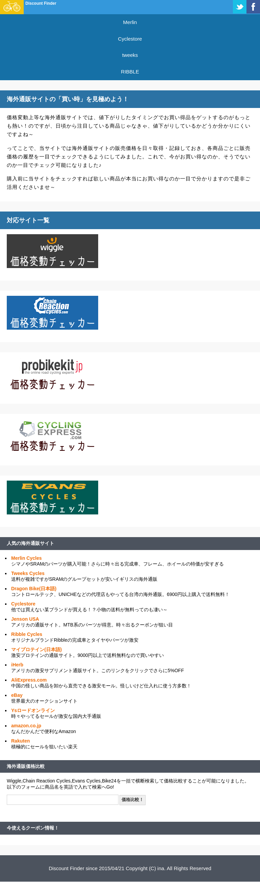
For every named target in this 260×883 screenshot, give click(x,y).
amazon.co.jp (26, 725)
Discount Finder (40, 3)
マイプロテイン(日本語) (36, 649)
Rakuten (20, 741)
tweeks (130, 55)
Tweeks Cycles (28, 573)
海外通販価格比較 (26, 766)
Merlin (130, 22)
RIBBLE (130, 71)
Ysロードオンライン (33, 710)
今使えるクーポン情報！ (33, 828)
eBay (16, 695)
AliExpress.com (29, 680)
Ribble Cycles (26, 634)
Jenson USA (25, 619)
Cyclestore (130, 39)
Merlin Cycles (26, 558)
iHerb (17, 664)
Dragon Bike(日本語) (34, 588)
